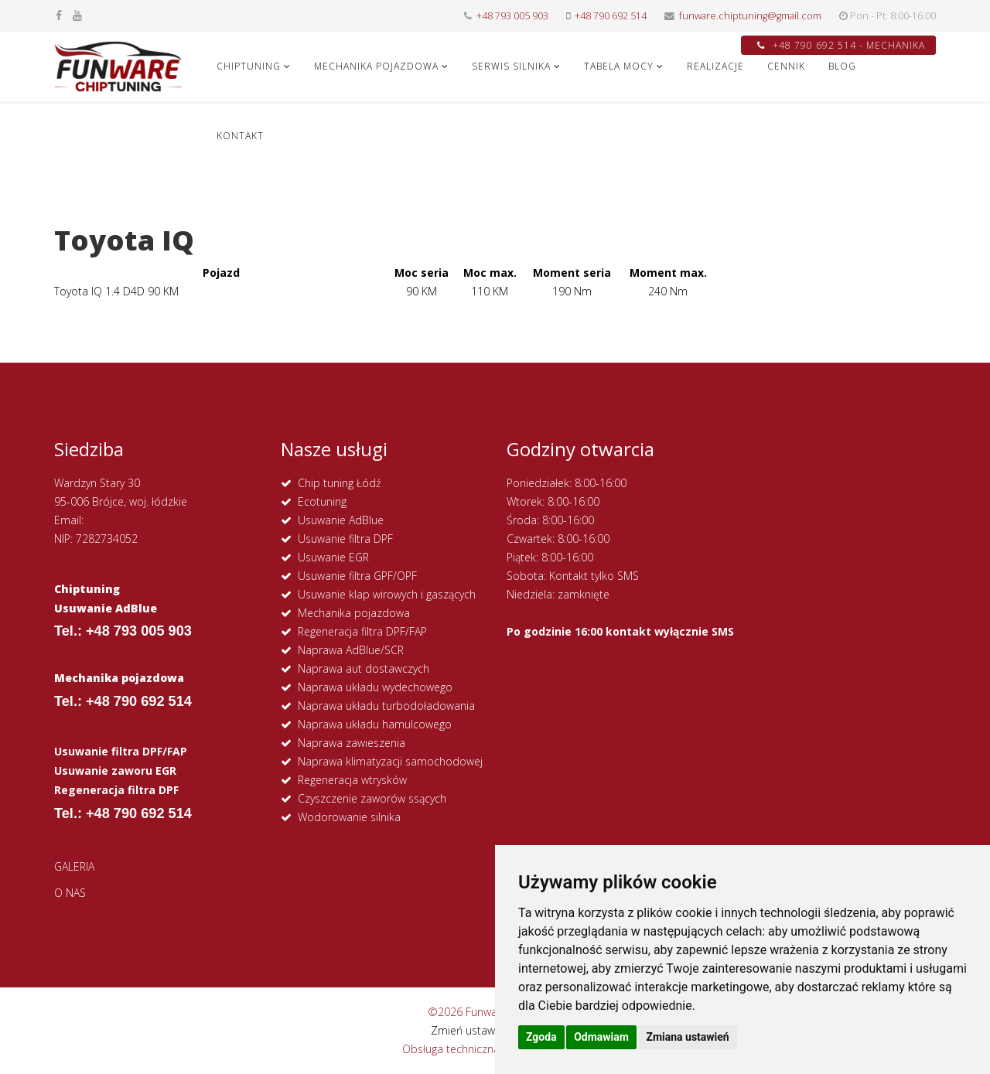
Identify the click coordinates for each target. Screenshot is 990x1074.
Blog (842, 66)
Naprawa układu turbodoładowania (386, 705)
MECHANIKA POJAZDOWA (376, 66)
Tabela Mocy (619, 66)
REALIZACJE (715, 66)
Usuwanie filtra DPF (345, 538)
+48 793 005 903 (512, 15)
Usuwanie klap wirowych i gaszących (387, 594)
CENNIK (786, 66)
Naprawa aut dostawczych (363, 668)
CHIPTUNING (249, 66)
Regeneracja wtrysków (352, 779)
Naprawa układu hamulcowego (375, 724)
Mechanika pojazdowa (354, 612)
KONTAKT (240, 135)
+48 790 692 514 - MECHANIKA (841, 45)
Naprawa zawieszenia (351, 742)
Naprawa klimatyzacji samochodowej (390, 761)
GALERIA (74, 866)
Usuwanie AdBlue (341, 520)
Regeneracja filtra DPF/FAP (362, 631)
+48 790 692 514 (611, 15)
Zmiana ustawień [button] (687, 1037)
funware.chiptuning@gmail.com (750, 15)
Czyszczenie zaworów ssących (372, 798)
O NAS (70, 892)
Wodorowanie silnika (349, 817)
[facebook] (59, 15)
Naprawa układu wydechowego (375, 687)
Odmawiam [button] (601, 1037)
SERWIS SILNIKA (511, 66)
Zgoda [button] (541, 1037)
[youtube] (77, 15)
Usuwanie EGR (333, 557)
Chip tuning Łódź (339, 483)
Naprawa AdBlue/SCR (351, 650)
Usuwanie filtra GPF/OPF (357, 575)
